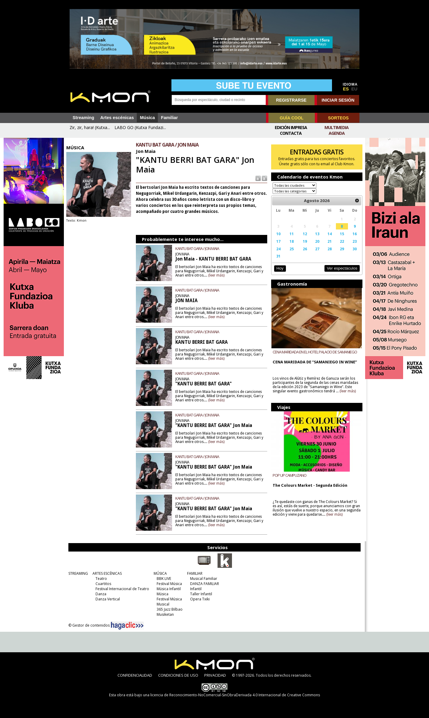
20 (316, 241)
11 (291, 233)
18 (291, 241)
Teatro (101, 578)
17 (278, 241)
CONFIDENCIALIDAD (134, 675)
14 (328, 233)
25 (291, 248)
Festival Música (169, 583)
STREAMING (78, 573)
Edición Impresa (291, 127)
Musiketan (165, 614)
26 (304, 248)
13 (316, 233)
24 (278, 248)
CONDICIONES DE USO (178, 675)
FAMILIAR (194, 573)
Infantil (195, 588)
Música (147, 117)
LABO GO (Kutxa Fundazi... (140, 127)
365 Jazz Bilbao (169, 609)
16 (353, 233)
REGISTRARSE (291, 100)
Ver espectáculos (340, 268)
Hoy (279, 268)
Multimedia (336, 127)
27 (316, 248)
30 (353, 248)
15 (340, 233)
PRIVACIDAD (215, 675)
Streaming (83, 117)
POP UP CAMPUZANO (289, 475)
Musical (162, 604)
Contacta (291, 133)
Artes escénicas (117, 117)
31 (278, 256)
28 (328, 248)
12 (304, 233)
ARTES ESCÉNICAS (106, 573)
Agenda (337, 133)
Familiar (169, 117)
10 (278, 233)
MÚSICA (160, 573)
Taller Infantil (201, 593)
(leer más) (217, 275)
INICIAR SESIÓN (337, 100)
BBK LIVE (163, 578)
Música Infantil (168, 588)
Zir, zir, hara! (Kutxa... (90, 127)
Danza (100, 593)
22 (340, 241)
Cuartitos (103, 583)
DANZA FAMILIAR (204, 583)
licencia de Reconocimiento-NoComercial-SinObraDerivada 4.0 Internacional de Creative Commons (235, 694)
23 (353, 241)
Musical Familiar (203, 578)
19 (304, 241)
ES (346, 89)
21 (328, 241)
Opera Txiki (199, 599)
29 (340, 248)
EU (354, 89)
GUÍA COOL (292, 117)
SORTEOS (338, 117)
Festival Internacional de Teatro (122, 588)
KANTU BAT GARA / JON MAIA (198, 248)
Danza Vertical (107, 599)
